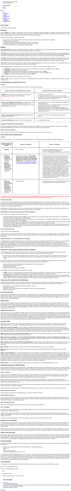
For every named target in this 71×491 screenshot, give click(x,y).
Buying (5, 17)
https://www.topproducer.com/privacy (29, 162)
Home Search (6, 16)
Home (4, 12)
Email (4, 7)
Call (4, 6)
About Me (5, 20)
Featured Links (6, 21)
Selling (4, 15)
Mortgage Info (6, 18)
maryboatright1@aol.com (12, 483)
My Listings (6, 13)
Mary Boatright (6, 5)
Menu (2, 10)
